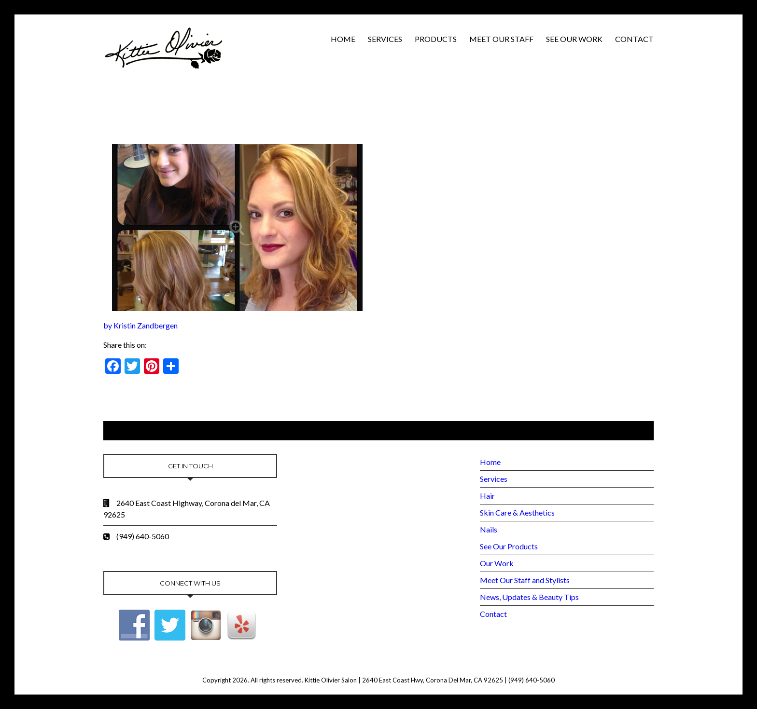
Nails (488, 529)
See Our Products (509, 546)
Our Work (497, 563)
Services (385, 38)
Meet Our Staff (501, 38)
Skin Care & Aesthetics (517, 512)
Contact (634, 38)
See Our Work (574, 38)
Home (343, 38)
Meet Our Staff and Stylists (525, 580)
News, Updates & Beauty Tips (529, 596)
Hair (487, 495)
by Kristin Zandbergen (140, 325)
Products (436, 38)
